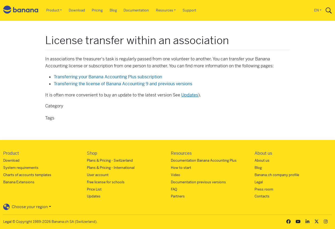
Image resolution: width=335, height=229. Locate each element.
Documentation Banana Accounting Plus (204, 160)
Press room (264, 189)
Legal (259, 182)
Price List (94, 189)
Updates (189, 95)
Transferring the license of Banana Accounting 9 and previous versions (123, 84)
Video (175, 175)
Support (189, 10)
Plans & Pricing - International (110, 167)
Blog (113, 10)
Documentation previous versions (198, 182)
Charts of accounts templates (27, 175)
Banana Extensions (18, 182)
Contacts (262, 196)
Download (77, 10)
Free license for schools (106, 182)
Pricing (97, 10)
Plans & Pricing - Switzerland (110, 160)
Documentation (136, 10)
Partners (178, 196)
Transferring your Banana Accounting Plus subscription (108, 77)
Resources (164, 10)
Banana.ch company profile (277, 175)
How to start (181, 167)
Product (52, 10)
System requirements (20, 167)
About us (262, 160)
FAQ (174, 189)
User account (98, 175)
